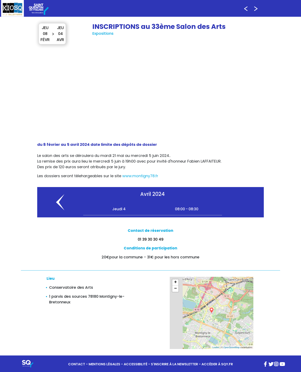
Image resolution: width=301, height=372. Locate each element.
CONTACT (76, 364)
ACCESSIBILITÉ (135, 364)
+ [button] (175, 282)
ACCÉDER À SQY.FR (217, 364)
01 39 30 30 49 (150, 239)
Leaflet (215, 347)
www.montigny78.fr (140, 175)
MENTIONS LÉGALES (104, 364)
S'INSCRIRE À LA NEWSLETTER (174, 364)
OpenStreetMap (231, 347)
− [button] (175, 289)
